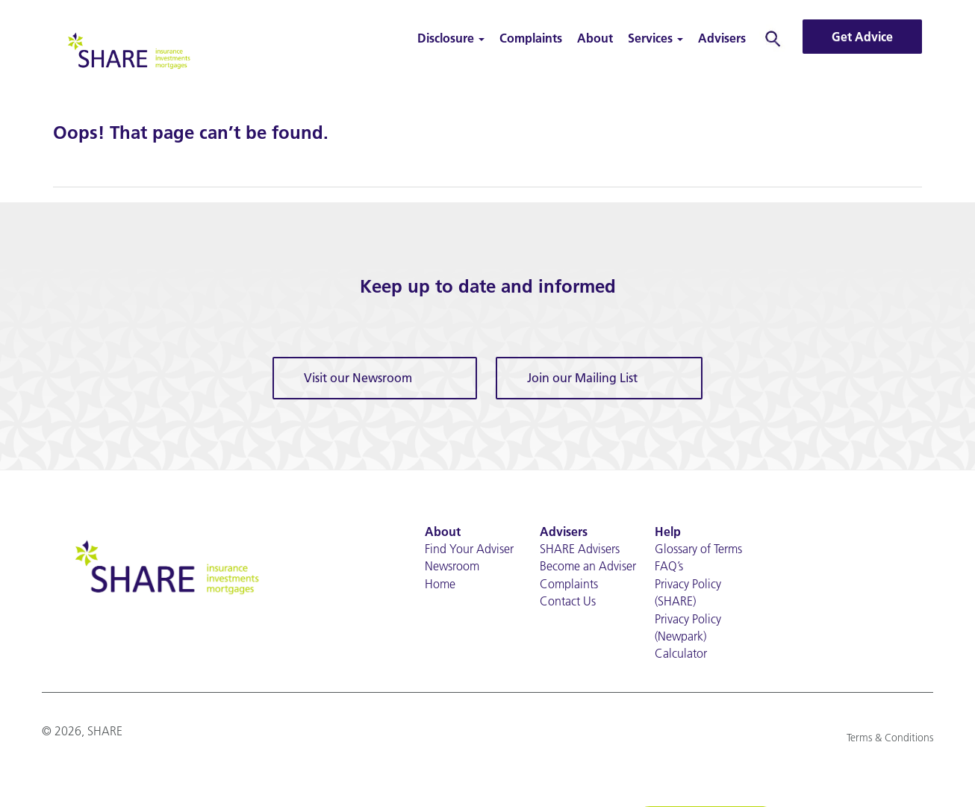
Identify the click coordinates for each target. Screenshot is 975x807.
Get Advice (862, 36)
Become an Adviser (588, 565)
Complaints (530, 38)
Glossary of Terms (698, 548)
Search (773, 38)
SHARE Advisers (580, 548)
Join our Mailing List (582, 377)
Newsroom (452, 565)
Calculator (681, 653)
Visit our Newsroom (358, 377)
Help (668, 531)
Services (655, 38)
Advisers (722, 38)
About (595, 38)
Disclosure (451, 38)
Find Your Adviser (469, 548)
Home (440, 583)
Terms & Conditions (890, 737)
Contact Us (568, 600)
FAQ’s (669, 565)
